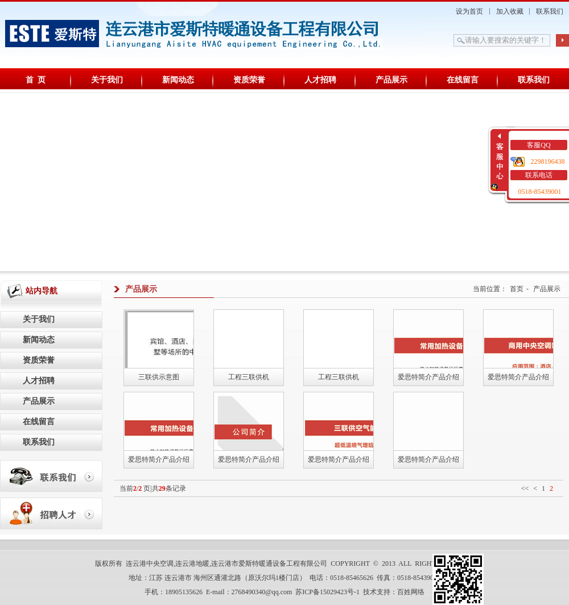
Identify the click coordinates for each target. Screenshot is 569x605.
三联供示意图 (158, 377)
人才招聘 (320, 80)
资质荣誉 (249, 80)
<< (525, 488)
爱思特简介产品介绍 (428, 377)
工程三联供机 (248, 377)
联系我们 (549, 11)
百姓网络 (410, 592)
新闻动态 (178, 80)
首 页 (36, 80)
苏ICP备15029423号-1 (327, 592)
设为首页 (469, 11)
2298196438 (548, 161)
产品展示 (391, 80)
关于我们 (107, 80)
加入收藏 (509, 11)
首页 (516, 289)
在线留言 (463, 80)
